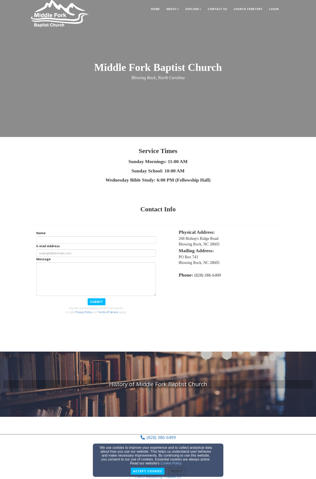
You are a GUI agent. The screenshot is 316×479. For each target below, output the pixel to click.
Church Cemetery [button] (248, 9)
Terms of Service (108, 312)
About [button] (172, 9)
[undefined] (158, 384)
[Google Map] (230, 313)
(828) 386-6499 (161, 437)
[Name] (96, 240)
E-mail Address (48, 246)
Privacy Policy (83, 312)
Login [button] (274, 9)
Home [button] (155, 9)
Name (41, 233)
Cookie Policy (171, 463)
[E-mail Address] (96, 253)
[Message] (96, 279)
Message (43, 259)
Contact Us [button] (217, 9)
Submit (96, 302)
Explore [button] (193, 9)
